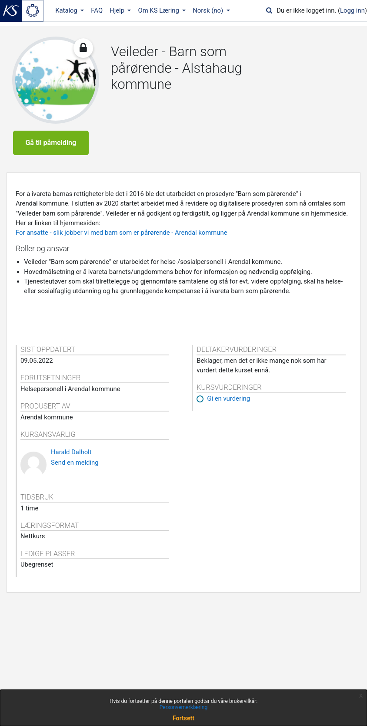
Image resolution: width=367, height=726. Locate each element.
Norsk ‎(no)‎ (208, 10)
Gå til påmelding (51, 149)
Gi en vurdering (228, 411)
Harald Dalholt (71, 465)
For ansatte (32, 245)
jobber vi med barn (91, 245)
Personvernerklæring (183, 707)
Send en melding (75, 475)
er (136, 245)
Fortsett (183, 718)
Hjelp (118, 10)
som (125, 245)
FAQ (97, 10)
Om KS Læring (159, 10)
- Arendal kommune (198, 245)
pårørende (155, 245)
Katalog (67, 10)
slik (58, 245)
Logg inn (352, 10)
